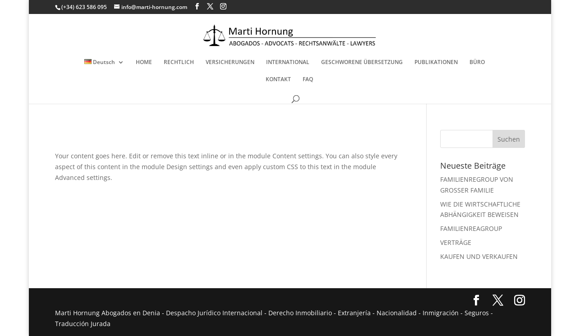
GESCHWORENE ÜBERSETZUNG (362, 62)
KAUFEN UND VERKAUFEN (479, 256)
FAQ (308, 79)
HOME (144, 62)
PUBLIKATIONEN (436, 62)
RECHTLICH (179, 62)
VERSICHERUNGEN (230, 62)
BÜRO (477, 62)
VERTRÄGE (455, 242)
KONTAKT (278, 79)
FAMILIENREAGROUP (471, 228)
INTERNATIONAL (287, 62)
